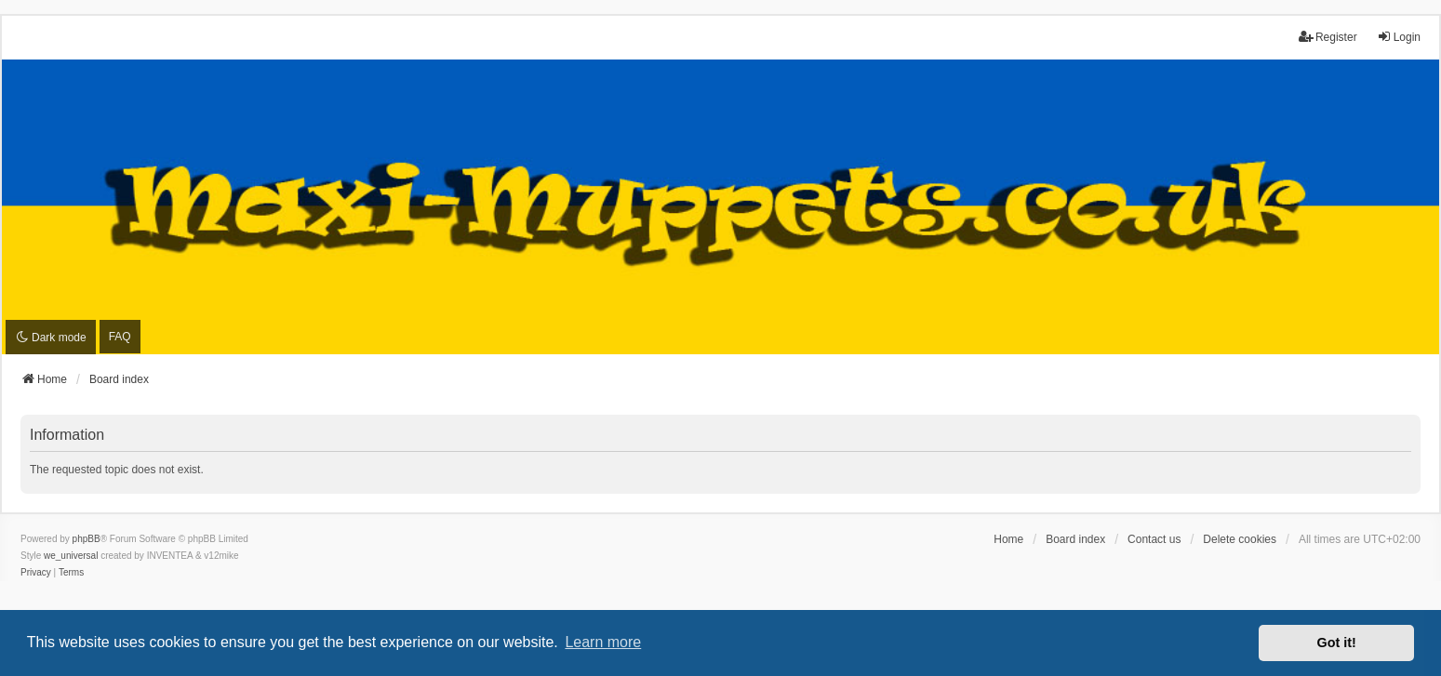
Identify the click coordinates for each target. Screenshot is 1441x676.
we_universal (71, 555)
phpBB (86, 539)
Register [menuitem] (1328, 37)
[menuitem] (35, 572)
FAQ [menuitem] (120, 336)
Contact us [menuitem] (1154, 539)
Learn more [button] (603, 642)
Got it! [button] (1336, 642)
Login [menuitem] (1399, 37)
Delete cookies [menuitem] (1239, 539)
